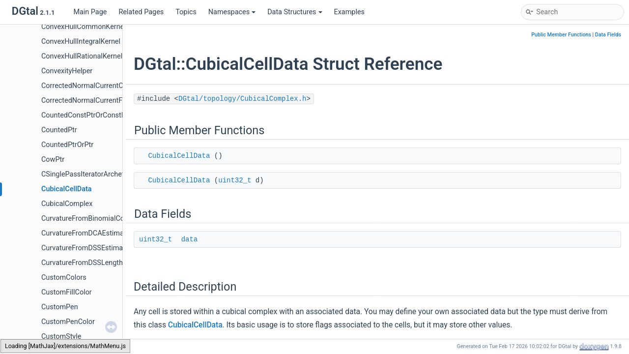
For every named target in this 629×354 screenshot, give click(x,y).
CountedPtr (59, 130)
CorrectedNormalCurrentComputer (95, 86)
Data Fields (608, 34)
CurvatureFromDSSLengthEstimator (97, 263)
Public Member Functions (561, 34)
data (189, 239)
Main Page (90, 12)
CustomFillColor (66, 292)
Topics (186, 12)
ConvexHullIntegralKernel (80, 41)
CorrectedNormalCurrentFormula (92, 100)
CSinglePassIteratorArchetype (88, 174)
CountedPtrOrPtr (67, 145)
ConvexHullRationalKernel (81, 56)
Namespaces (232, 12)
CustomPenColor (68, 322)
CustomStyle (61, 336)
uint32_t (234, 180)
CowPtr (52, 159)
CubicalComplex (66, 204)
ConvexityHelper (66, 71)
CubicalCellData (66, 189)
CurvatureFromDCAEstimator (86, 233)
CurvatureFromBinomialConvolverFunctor (106, 218)
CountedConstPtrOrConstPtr (86, 115)
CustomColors (63, 277)
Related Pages (141, 12)
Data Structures (294, 12)
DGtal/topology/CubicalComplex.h (242, 99)
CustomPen (59, 307)
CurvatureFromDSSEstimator (86, 248)
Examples (349, 12)
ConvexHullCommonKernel (83, 27)
